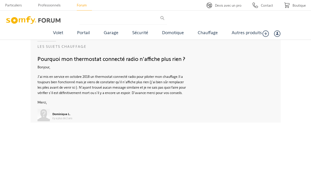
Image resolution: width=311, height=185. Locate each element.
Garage (111, 32)
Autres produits (247, 32)
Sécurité (140, 32)
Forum (82, 5)
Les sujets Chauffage (62, 46)
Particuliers (13, 5)
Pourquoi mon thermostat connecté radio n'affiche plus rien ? (111, 58)
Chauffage (208, 32)
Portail (83, 32)
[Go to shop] (295, 5)
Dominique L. (61, 114)
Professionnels (49, 5)
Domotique (173, 32)
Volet (58, 32)
